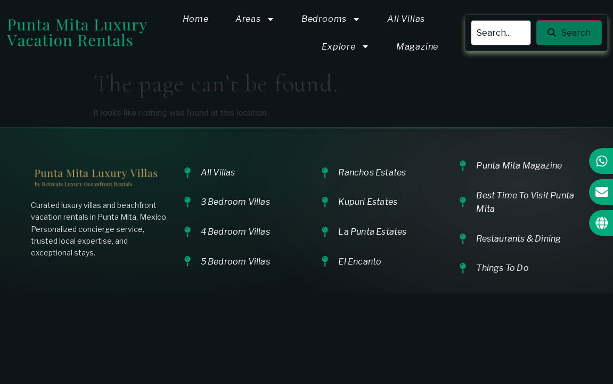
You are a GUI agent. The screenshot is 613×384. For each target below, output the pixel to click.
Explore (346, 46)
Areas (255, 19)
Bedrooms (331, 19)
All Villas (406, 19)
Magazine (417, 47)
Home (196, 19)
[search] (501, 33)
